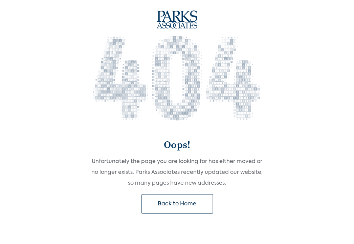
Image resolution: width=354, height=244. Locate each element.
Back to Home (177, 203)
